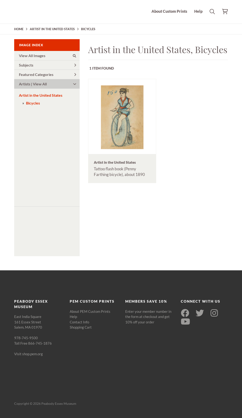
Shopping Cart (81, 327)
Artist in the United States (40, 95)
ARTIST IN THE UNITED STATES (52, 29)
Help (198, 11)
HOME (18, 29)
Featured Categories (47, 74)
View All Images (47, 55)
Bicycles (33, 103)
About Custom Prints (169, 11)
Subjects (47, 65)
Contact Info (79, 322)
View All (40, 84)
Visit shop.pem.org (28, 354)
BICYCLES (88, 29)
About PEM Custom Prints (90, 311)
